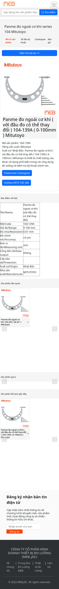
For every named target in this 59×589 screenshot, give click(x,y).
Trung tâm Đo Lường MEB (24, 566)
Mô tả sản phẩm (10, 41)
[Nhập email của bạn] (24, 527)
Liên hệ (50, 565)
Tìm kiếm (48, 12)
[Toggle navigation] (54, 5)
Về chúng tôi (10, 566)
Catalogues (40, 39)
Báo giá (50, 41)
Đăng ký (14, 531)
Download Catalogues (17, 173)
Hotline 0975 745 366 (16, 182)
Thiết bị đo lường (38, 566)
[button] (4, 329)
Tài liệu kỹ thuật (25, 41)
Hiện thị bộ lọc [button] (29, 53)
